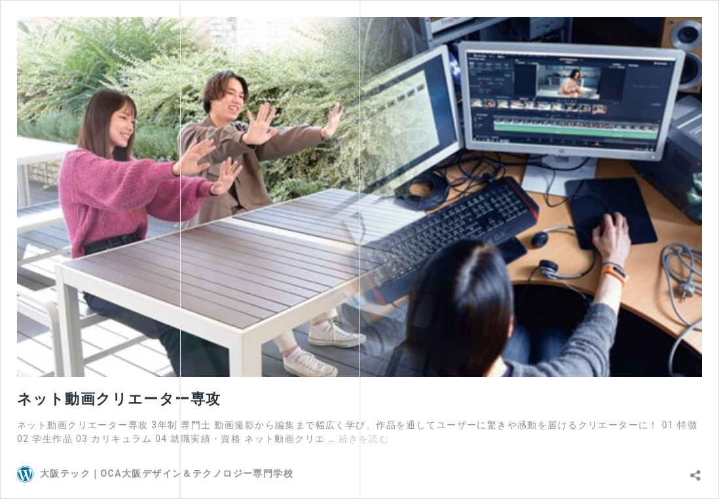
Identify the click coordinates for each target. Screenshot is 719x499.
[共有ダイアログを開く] (695, 472)
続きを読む (364, 438)
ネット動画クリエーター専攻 (119, 399)
